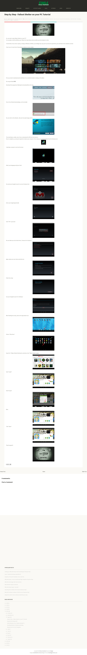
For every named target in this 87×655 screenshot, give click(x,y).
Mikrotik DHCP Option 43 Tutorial (11, 584)
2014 (7, 641)
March (8, 635)
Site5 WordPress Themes (37, 652)
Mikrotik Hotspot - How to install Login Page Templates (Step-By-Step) (19, 579)
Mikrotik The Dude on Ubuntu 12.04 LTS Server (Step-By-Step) (17, 592)
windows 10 (7, 20)
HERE (14, 81)
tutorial (79, 19)
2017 (7, 607)
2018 (7, 605)
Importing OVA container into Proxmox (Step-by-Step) (15, 589)
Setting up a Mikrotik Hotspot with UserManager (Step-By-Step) (17, 571)
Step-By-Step (73, 19)
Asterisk (53, 8)
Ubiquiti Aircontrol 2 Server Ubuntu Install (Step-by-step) (16, 594)
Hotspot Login (37, 8)
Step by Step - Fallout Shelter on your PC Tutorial (27, 14)
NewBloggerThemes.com (52, 652)
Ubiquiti (27, 8)
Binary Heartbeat (43, 650)
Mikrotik (68, 8)
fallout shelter (32, 19)
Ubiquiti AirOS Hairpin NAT (12, 621)
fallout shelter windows (43, 19)
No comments (15, 20)
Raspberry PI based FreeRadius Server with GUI (14, 576)
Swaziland (18, 8)
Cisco (46, 8)
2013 (7, 643)
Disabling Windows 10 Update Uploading (15, 625)
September (9, 615)
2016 (7, 609)
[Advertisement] (24, 519)
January (9, 639)
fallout (26, 19)
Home (44, 471)
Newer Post (2, 471)
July (8, 629)
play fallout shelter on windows (62, 19)
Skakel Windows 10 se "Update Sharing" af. (15, 623)
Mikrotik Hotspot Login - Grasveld (11, 587)
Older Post (84, 471)
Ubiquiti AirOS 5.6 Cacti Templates (14, 627)
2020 (7, 603)
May (8, 633)
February (9, 637)
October (9, 613)
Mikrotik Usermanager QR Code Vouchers (13, 582)
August (8, 617)
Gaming (51, 19)
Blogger (52, 650)
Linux (61, 8)
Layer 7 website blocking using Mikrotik (13, 574)
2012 (7, 645)
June (8, 631)
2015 (7, 611)
